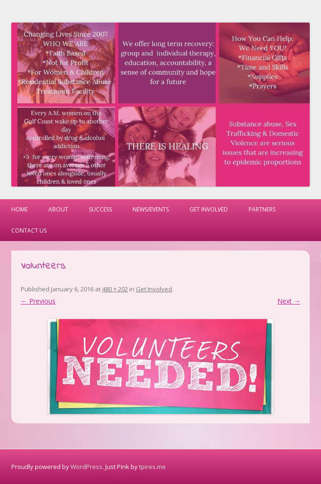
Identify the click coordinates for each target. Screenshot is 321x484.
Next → (288, 301)
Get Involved (208, 209)
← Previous (38, 301)
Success (100, 209)
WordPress (86, 466)
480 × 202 (115, 289)
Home (19, 209)
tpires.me (152, 466)
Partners (262, 209)
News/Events (151, 209)
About (58, 209)
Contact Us (29, 230)
